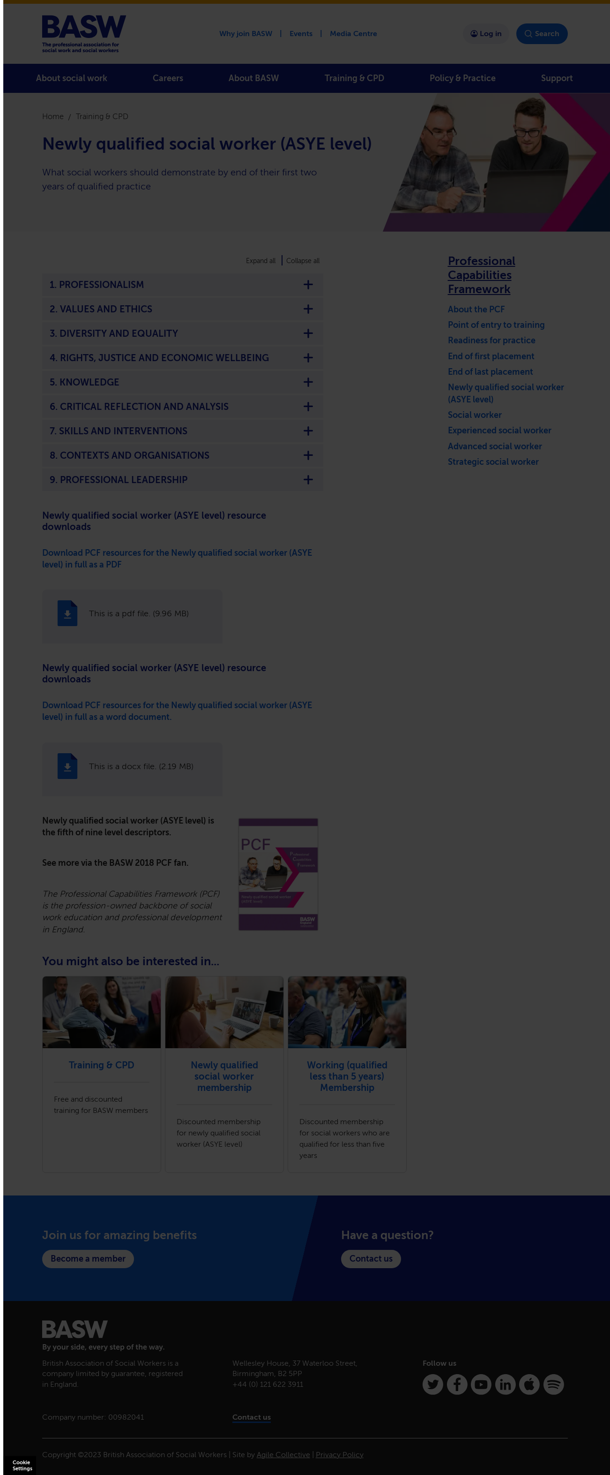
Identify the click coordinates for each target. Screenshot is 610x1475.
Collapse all (303, 261)
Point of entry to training (496, 325)
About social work (71, 78)
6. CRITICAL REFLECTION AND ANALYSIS (183, 406)
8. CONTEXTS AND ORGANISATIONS (183, 455)
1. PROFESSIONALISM (183, 284)
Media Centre (353, 33)
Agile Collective (283, 1454)
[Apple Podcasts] (529, 1384)
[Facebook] (457, 1384)
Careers (168, 78)
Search (542, 33)
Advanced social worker (495, 446)
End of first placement (491, 356)
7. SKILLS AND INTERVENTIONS (183, 431)
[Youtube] (481, 1384)
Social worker (475, 415)
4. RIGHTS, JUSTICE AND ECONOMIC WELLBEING (183, 357)
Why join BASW (245, 33)
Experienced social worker (499, 430)
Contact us (371, 1259)
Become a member (88, 1259)
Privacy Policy (340, 1454)
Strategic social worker (493, 462)
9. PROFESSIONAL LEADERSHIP (183, 479)
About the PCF (476, 309)
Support (557, 78)
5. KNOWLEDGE (183, 382)
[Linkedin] (505, 1384)
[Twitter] (433, 1384)
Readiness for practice (492, 340)
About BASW (254, 78)
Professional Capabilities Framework (481, 275)
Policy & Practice (463, 78)
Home (53, 116)
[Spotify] (553, 1384)
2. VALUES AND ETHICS (183, 309)
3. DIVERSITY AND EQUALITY (183, 333)
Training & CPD (354, 78)
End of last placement (490, 372)
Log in (486, 33)
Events (301, 33)
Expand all (260, 261)
